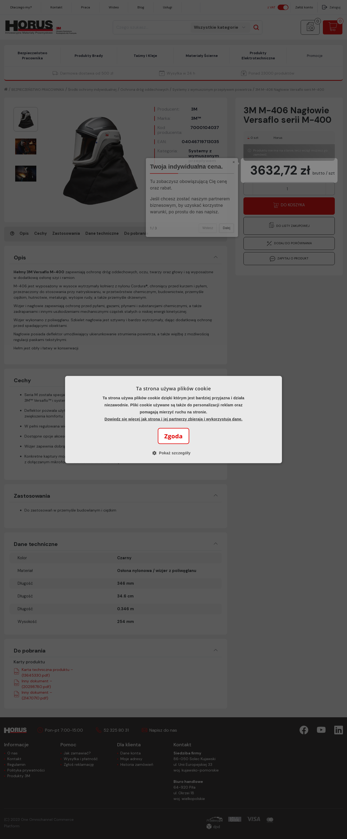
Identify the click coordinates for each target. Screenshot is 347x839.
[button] (173, 453)
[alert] (173, 419)
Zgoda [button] (173, 436)
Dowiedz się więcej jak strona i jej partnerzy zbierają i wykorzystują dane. (174, 419)
